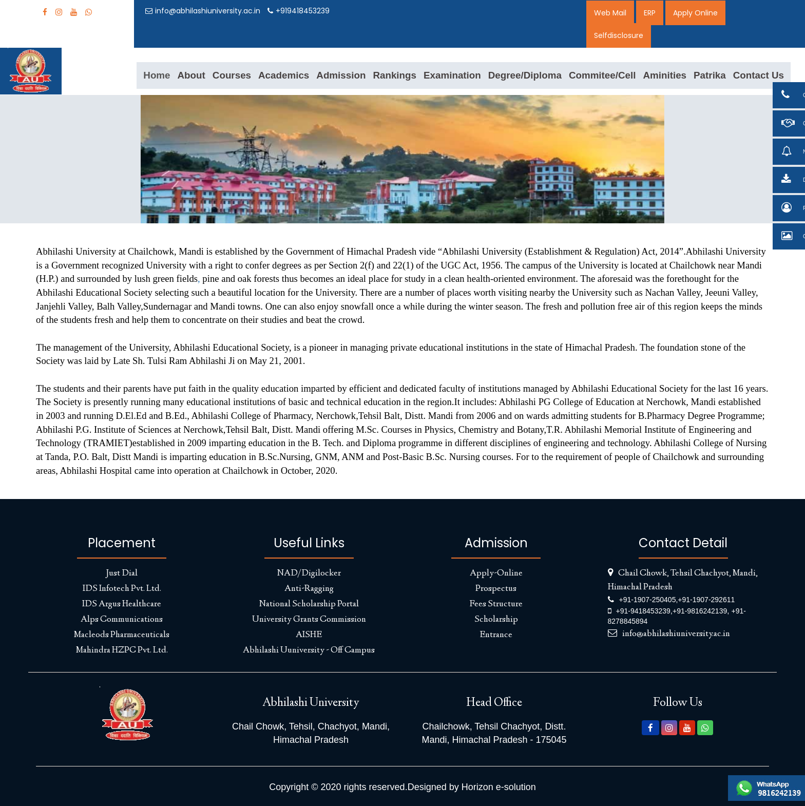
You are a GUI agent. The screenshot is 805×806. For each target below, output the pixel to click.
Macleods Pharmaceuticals (121, 635)
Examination (452, 75)
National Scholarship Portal (309, 604)
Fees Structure (496, 604)
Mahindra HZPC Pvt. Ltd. (122, 650)
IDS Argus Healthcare (121, 604)
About (191, 75)
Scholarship (496, 619)
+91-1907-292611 (706, 600)
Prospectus (495, 589)
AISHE (309, 635)
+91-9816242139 (700, 611)
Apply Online (695, 13)
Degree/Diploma (525, 75)
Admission (341, 75)
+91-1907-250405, (648, 600)
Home (156, 75)
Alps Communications (122, 619)
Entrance (496, 635)
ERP (650, 13)
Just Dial (122, 573)
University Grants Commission (309, 619)
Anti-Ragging (309, 589)
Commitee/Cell (602, 75)
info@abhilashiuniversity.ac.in (202, 11)
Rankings (394, 75)
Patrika (710, 75)
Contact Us (758, 75)
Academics (283, 75)
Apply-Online (496, 573)
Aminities (664, 75)
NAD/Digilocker (309, 573)
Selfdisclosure (618, 35)
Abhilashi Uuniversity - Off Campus (309, 650)
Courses (232, 75)
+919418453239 (298, 11)
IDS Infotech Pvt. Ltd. (122, 589)
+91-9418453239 (643, 611)
